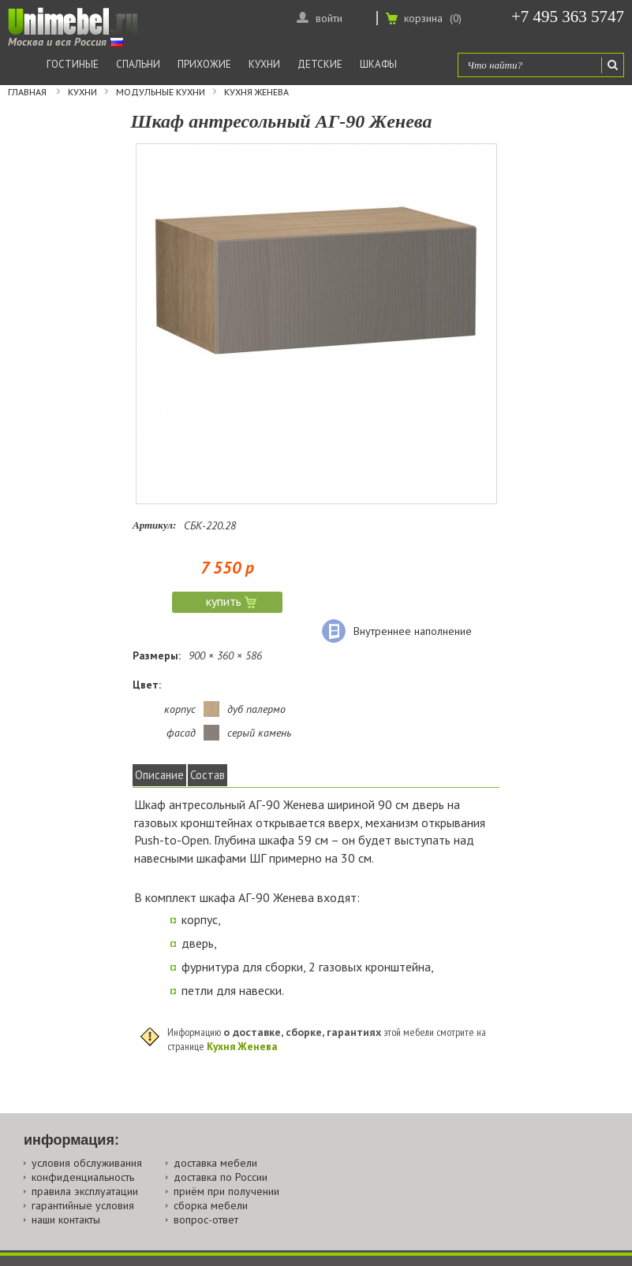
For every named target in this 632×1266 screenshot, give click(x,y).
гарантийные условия (83, 1205)
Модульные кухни (160, 92)
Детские (319, 64)
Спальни (138, 64)
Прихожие (204, 64)
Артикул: (154, 525)
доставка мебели (215, 1163)
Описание (159, 774)
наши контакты (66, 1219)
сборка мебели (211, 1205)
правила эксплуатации (85, 1191)
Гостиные (73, 64)
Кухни (264, 64)
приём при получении (226, 1191)
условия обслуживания (87, 1163)
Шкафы (378, 64)
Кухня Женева (256, 92)
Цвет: (147, 685)
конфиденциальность (83, 1177)
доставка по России (220, 1177)
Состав (207, 774)
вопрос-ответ (206, 1219)
